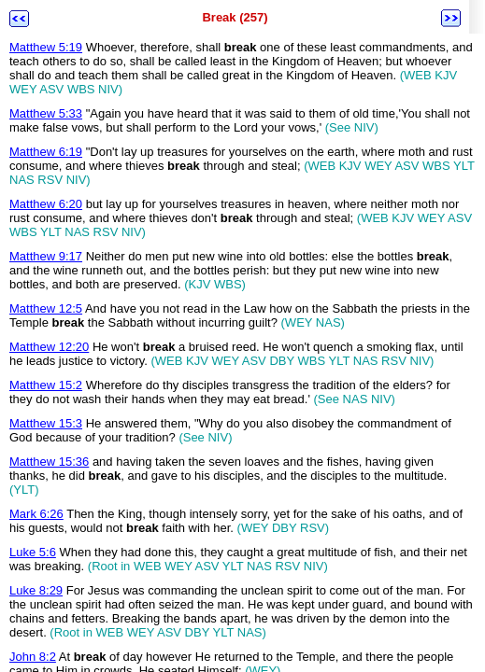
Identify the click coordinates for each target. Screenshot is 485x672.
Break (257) (234, 17)
